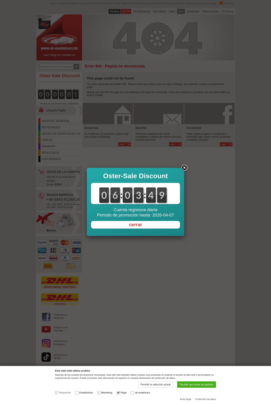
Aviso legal (185, 399)
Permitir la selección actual (156, 384)
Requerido (65, 392)
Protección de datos (205, 399)
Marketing (106, 392)
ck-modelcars (142, 392)
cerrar (135, 224)
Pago (124, 392)
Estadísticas (86, 392)
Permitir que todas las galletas (197, 384)
